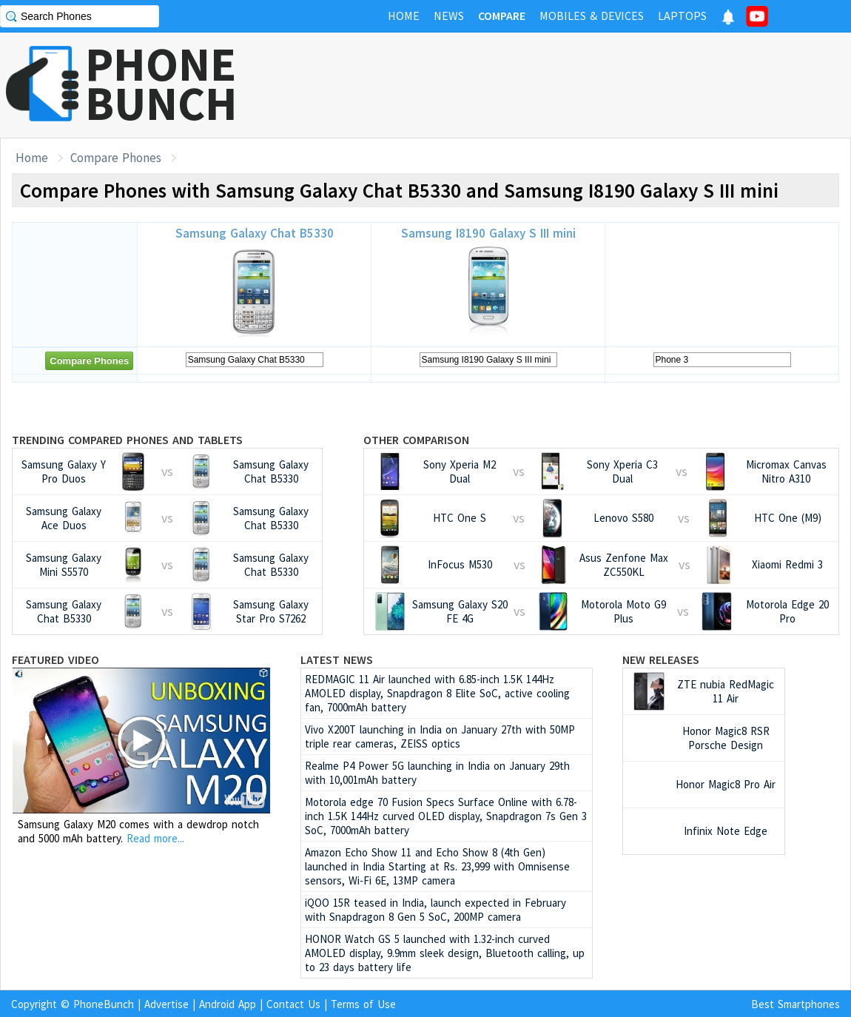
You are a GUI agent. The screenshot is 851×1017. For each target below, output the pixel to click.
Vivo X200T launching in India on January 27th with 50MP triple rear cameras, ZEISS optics (440, 736)
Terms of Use (363, 1004)
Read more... (155, 838)
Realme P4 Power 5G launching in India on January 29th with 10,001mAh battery (437, 773)
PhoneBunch (103, 1004)
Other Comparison (416, 439)
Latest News (336, 659)
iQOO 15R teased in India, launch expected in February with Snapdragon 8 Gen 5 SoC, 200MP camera (435, 910)
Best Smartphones (795, 1004)
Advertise (166, 1004)
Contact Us (293, 1004)
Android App (227, 1004)
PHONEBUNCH (161, 83)
